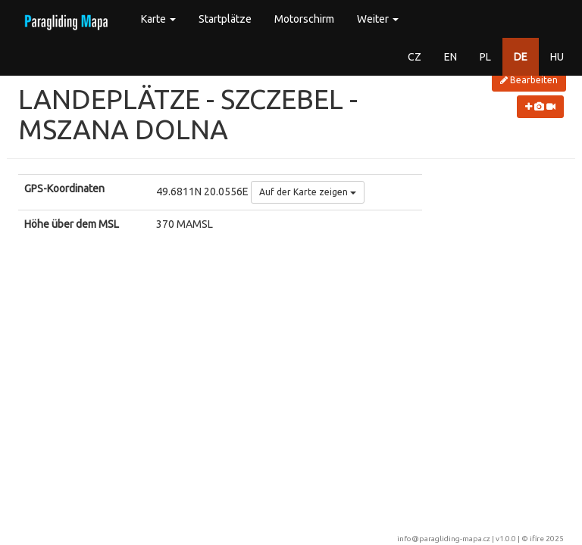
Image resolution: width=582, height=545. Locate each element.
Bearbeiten (529, 80)
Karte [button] (158, 19)
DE (520, 57)
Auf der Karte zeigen (307, 192)
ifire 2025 (547, 538)
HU (557, 57)
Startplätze (225, 19)
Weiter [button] (378, 19)
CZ (414, 57)
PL (485, 57)
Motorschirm (304, 19)
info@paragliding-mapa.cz (443, 538)
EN (450, 57)
